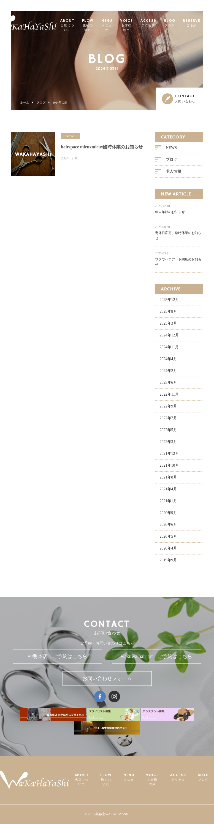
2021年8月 (168, 477)
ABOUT (67, 25)
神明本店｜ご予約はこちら (57, 656)
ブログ (40, 102)
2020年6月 (168, 525)
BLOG (169, 23)
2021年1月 (168, 501)
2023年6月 (168, 382)
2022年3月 (168, 442)
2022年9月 (168, 406)
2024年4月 (168, 359)
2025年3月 (168, 323)
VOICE (126, 25)
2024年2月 (168, 371)
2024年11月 (169, 347)
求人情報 (173, 171)
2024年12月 (169, 335)
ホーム (24, 102)
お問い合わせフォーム (107, 678)
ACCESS (148, 23)
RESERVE (191, 23)
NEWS (171, 148)
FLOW (88, 25)
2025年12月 (169, 300)
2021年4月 (168, 489)
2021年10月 (169, 465)
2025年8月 (168, 311)
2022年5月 (168, 430)
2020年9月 (168, 513)
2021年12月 (169, 454)
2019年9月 (168, 560)
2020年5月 (168, 536)
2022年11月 (169, 394)
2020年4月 (168, 548)
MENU (107, 25)
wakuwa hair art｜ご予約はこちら (157, 656)
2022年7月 (168, 418)
